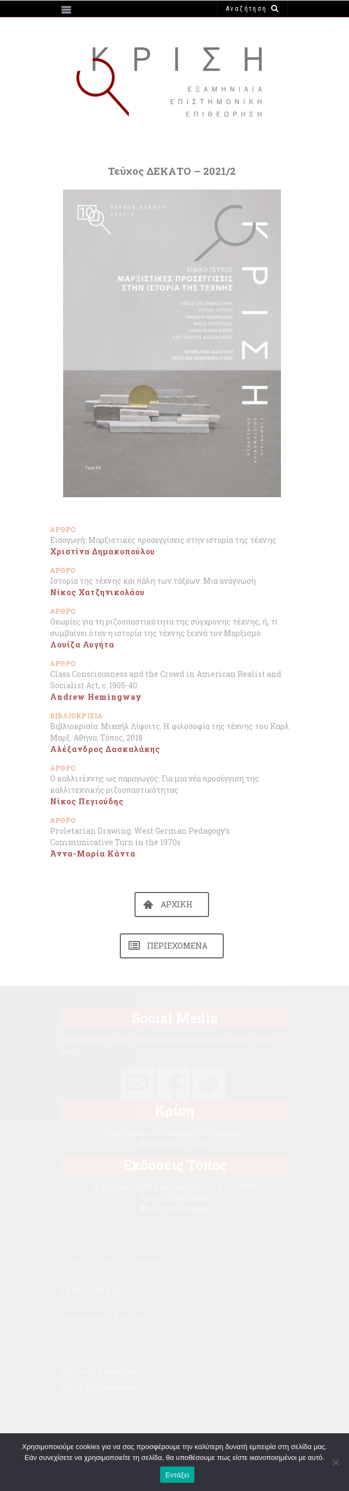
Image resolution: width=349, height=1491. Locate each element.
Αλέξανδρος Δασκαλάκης (105, 749)
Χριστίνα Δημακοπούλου (102, 551)
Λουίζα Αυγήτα (82, 644)
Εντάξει (177, 1475)
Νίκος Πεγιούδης (87, 801)
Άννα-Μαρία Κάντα (93, 853)
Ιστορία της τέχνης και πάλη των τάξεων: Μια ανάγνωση (153, 581)
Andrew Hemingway (96, 697)
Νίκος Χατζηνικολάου (97, 592)
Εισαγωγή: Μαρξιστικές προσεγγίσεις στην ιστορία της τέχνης (163, 540)
